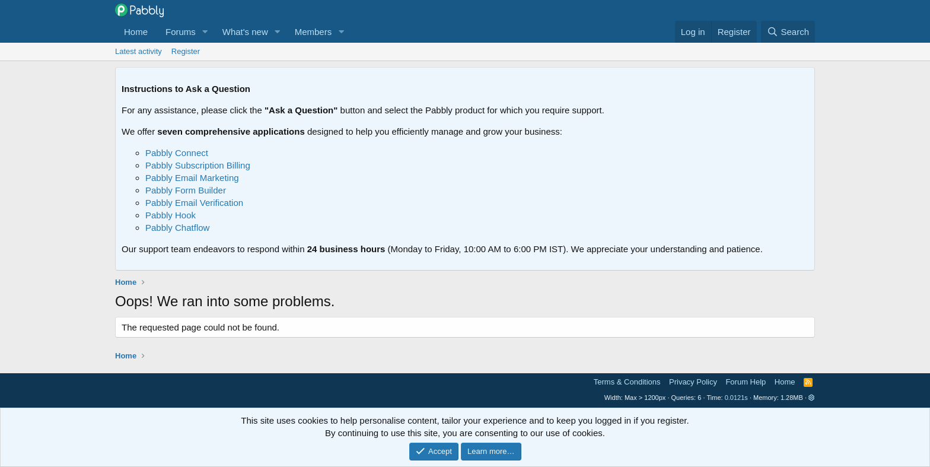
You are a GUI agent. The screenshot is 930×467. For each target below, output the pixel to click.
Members (313, 32)
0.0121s (736, 397)
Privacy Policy (693, 381)
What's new (245, 32)
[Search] (788, 32)
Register (185, 51)
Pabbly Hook (170, 215)
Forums (180, 32)
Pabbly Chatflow (177, 228)
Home (136, 32)
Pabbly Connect (176, 153)
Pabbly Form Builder (185, 190)
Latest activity (138, 51)
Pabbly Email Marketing (192, 178)
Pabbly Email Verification (194, 203)
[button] (205, 32)
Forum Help (745, 381)
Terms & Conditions (627, 381)
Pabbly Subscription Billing (197, 165)
